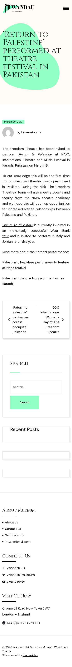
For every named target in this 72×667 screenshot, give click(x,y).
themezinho (30, 655)
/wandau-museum (18, 575)
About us (11, 522)
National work (14, 535)
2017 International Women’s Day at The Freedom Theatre (50, 319)
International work (18, 542)
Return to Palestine (35, 154)
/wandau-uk (13, 568)
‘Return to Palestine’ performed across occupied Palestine (20, 319)
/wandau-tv (13, 581)
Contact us (13, 529)
